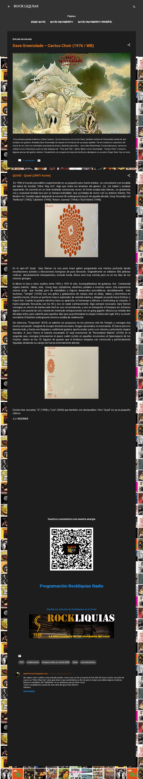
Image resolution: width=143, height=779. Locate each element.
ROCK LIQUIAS (26, 6)
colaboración (33, 662)
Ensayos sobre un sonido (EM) (55, 662)
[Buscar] (134, 7)
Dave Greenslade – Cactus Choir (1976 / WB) (53, 45)
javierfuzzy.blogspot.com (35, 673)
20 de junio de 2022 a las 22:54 (60, 674)
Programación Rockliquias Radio (71, 586)
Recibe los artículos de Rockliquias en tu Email (71, 609)
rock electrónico (88, 662)
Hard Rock (38, 22)
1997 (21, 662)
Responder (29, 691)
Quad (75, 662)
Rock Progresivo (61, 22)
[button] (128, 45)
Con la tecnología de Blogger (71, 772)
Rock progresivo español (95, 22)
